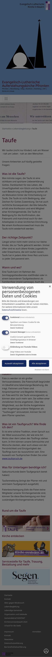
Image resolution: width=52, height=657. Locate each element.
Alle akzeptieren (39, 363)
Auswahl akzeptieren (14, 363)
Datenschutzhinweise (11, 309)
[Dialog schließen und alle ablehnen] (50, 285)
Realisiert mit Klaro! (42, 370)
